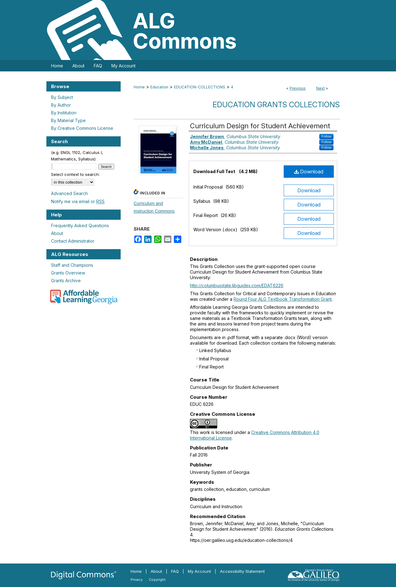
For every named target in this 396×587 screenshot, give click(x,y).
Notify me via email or (78, 201)
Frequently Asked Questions (80, 225)
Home (139, 87)
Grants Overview (68, 272)
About (57, 233)
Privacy (137, 579)
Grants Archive (66, 280)
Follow (326, 136)
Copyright (157, 579)
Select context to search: (75, 174)
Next (320, 88)
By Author (61, 105)
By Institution (63, 112)
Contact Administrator (72, 241)
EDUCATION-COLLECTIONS (199, 87)
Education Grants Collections (276, 104)
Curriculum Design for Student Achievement (260, 126)
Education (159, 87)
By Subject (62, 97)
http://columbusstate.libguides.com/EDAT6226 (236, 285)
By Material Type (68, 120)
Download (308, 171)
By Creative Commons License (82, 128)
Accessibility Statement (242, 571)
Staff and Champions (72, 265)
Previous (298, 88)
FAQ (175, 571)
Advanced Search (69, 193)
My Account (199, 571)
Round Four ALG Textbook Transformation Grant (283, 299)
